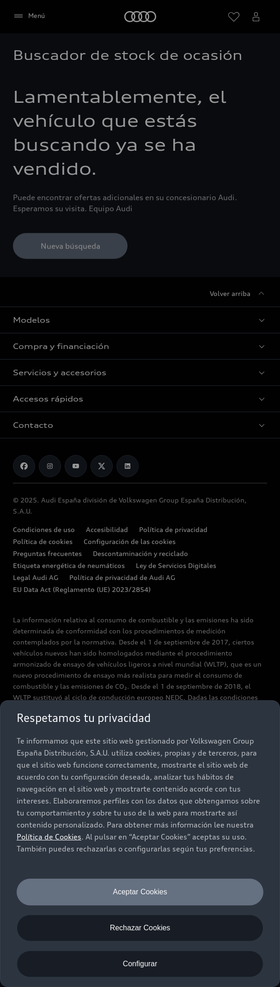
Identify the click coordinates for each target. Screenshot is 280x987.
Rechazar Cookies (140, 928)
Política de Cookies (49, 836)
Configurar (140, 964)
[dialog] (140, 843)
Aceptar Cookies (140, 892)
